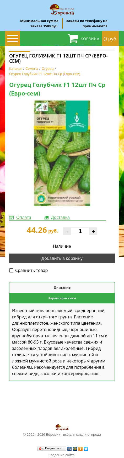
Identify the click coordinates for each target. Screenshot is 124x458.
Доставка (60, 217)
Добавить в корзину (62, 258)
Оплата (23, 217)
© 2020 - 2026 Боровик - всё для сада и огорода (62, 430)
